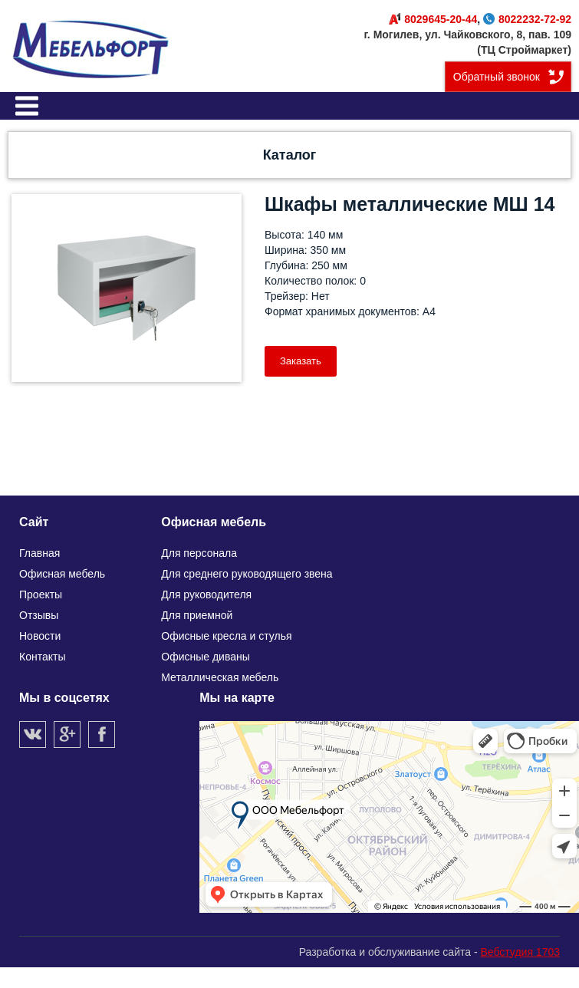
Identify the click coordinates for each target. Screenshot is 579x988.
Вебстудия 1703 (520, 952)
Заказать (300, 361)
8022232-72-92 (527, 19)
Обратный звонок (496, 77)
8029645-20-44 (433, 19)
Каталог (290, 155)
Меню (26, 106)
